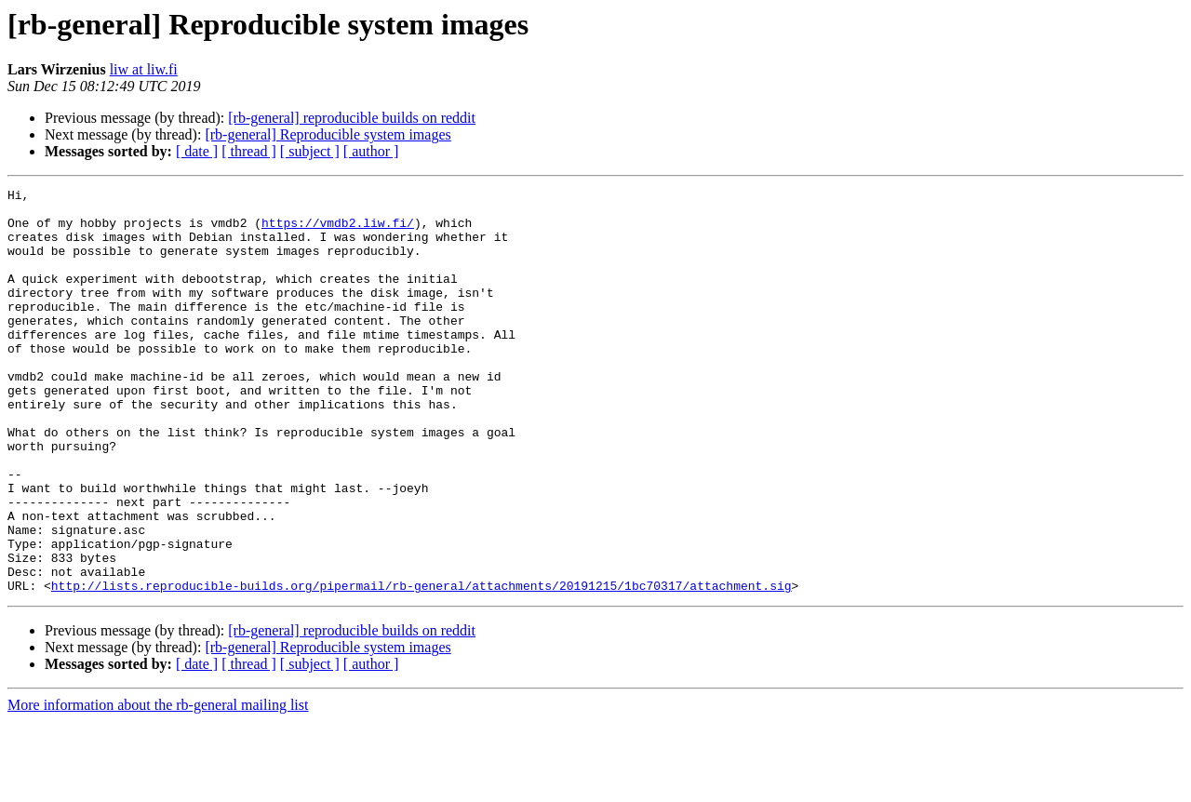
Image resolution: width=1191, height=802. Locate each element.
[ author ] (371, 151)
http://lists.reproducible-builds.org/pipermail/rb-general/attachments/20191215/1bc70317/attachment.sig (421, 666)
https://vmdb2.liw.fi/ (337, 230)
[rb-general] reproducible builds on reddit (351, 118)
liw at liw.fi (144, 69)
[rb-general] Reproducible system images (327, 134)
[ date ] (197, 151)
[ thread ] (248, 151)
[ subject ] (310, 151)
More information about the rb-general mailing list (157, 786)
